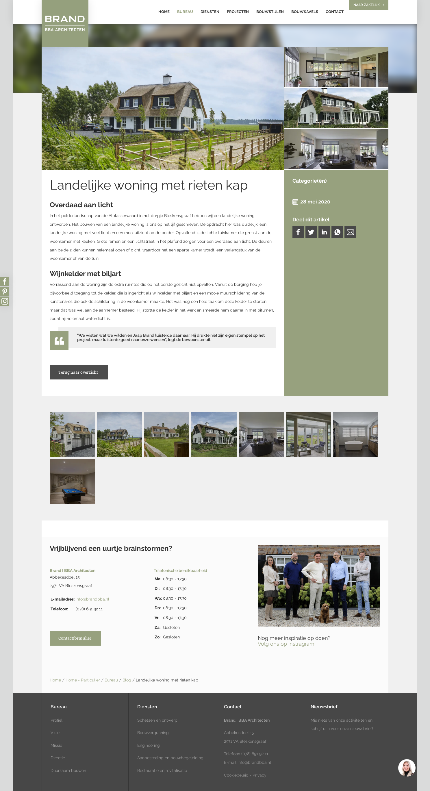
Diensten (210, 12)
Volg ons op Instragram (286, 644)
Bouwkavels (304, 12)
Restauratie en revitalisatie (162, 770)
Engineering (148, 745)
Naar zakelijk (366, 5)
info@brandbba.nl (92, 599)
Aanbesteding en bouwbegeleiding (170, 757)
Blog (127, 680)
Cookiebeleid (236, 775)
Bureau (185, 12)
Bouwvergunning (153, 732)
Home (164, 12)
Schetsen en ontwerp (157, 720)
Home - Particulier (83, 680)
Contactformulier (74, 638)
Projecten (238, 12)
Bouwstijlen (270, 12)
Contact (335, 12)
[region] (406, 767)
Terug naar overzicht (78, 372)
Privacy (259, 775)
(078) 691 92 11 (254, 753)
